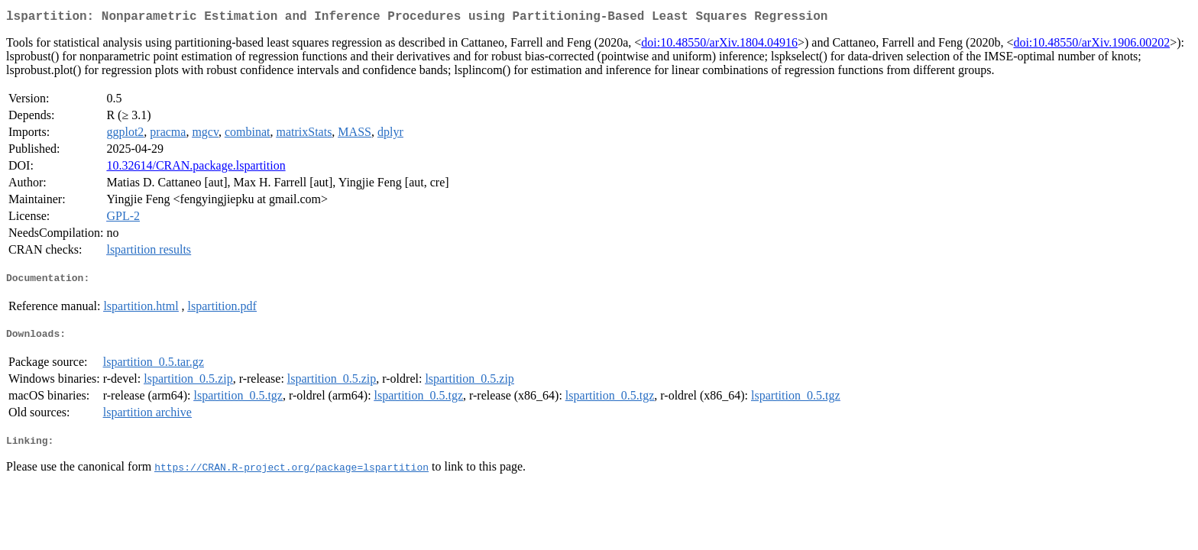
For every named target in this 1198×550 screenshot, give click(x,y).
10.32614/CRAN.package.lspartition (195, 168)
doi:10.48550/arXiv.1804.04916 (719, 45)
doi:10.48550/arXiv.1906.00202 (1091, 45)
